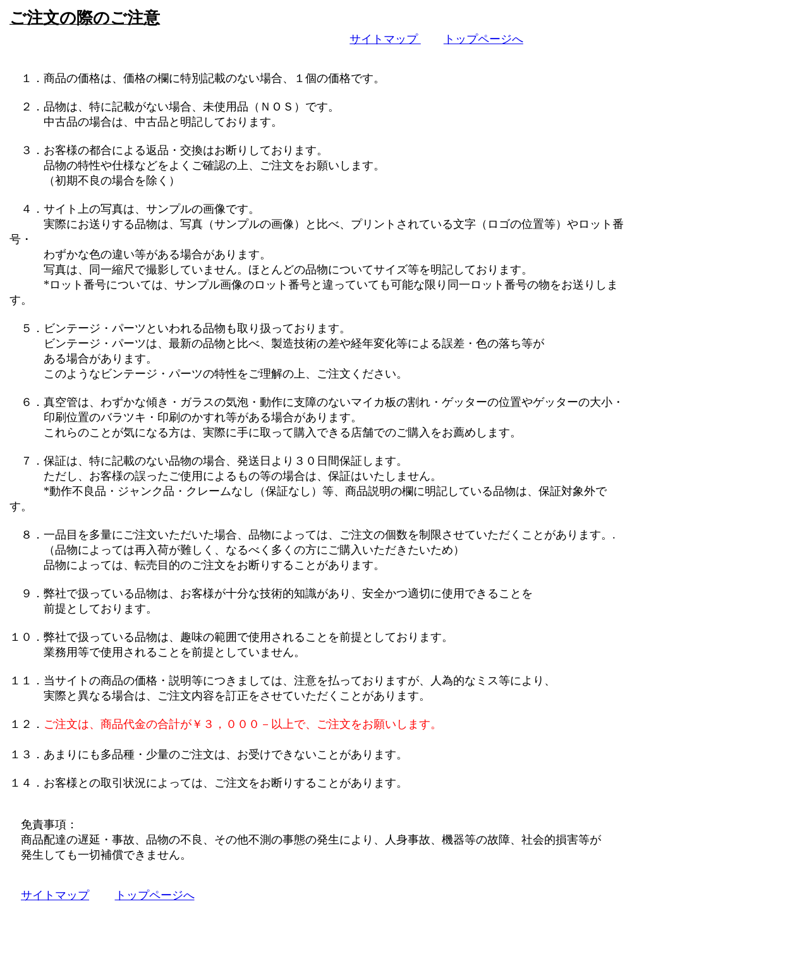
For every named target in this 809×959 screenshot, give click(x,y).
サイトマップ (385, 40)
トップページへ (483, 40)
